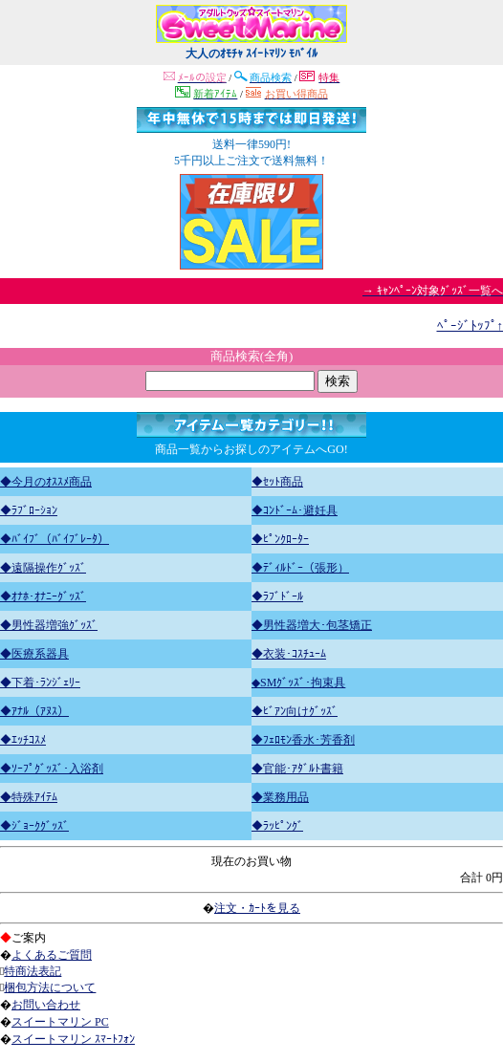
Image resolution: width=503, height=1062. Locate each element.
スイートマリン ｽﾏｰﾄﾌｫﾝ (73, 1039)
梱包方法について (50, 987)
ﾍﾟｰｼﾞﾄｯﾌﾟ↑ (470, 325)
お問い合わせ (45, 1004)
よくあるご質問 (51, 955)
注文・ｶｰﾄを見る (257, 908)
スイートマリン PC (60, 1022)
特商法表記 (32, 971)
